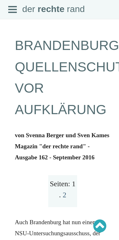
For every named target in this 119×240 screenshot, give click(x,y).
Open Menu (13, 9)
